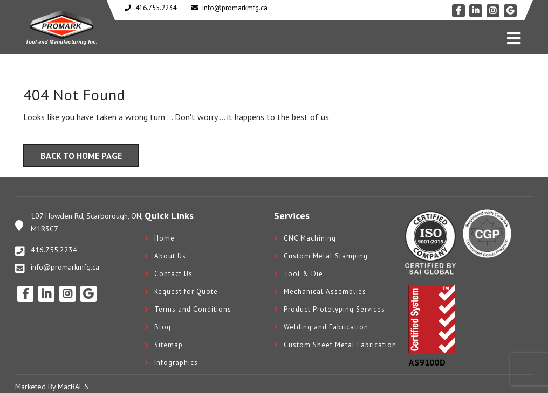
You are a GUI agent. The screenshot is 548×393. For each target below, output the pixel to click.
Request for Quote (186, 291)
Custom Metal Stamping (326, 256)
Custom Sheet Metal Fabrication (340, 344)
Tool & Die (303, 273)
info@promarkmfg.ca (65, 267)
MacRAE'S (73, 386)
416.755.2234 (54, 250)
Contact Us (173, 273)
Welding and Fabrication (326, 327)
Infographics (176, 362)
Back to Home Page (81, 155)
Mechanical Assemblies (325, 291)
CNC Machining (310, 238)
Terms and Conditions (192, 309)
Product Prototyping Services (334, 309)
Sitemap (168, 344)
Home (164, 238)
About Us (170, 256)
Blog (162, 327)
